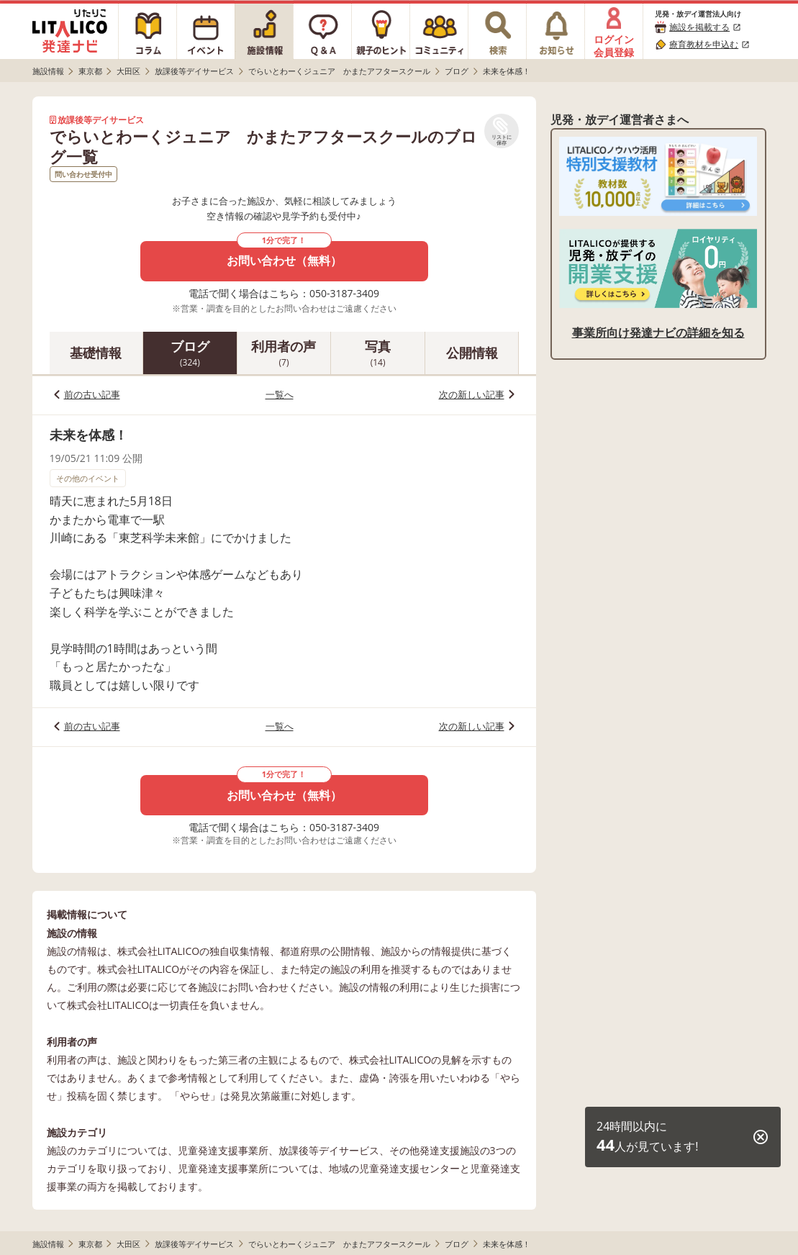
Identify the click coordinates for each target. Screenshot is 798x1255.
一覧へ (280, 394)
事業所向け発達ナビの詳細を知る (658, 332)
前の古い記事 (92, 394)
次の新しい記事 (471, 394)
